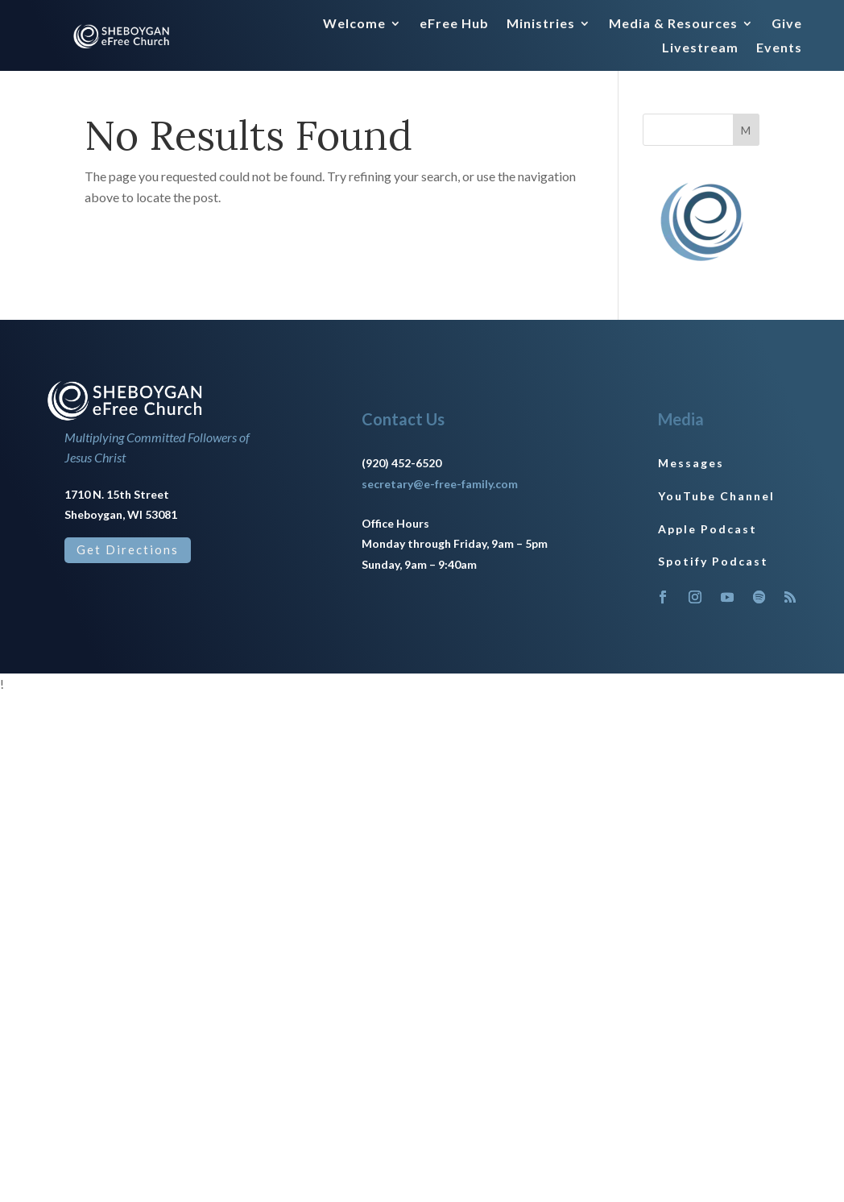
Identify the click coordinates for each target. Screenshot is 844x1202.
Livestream (700, 48)
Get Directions (128, 549)
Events (779, 48)
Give (787, 24)
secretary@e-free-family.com (440, 484)
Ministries (541, 24)
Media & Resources (673, 24)
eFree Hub (454, 24)
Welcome (354, 24)
